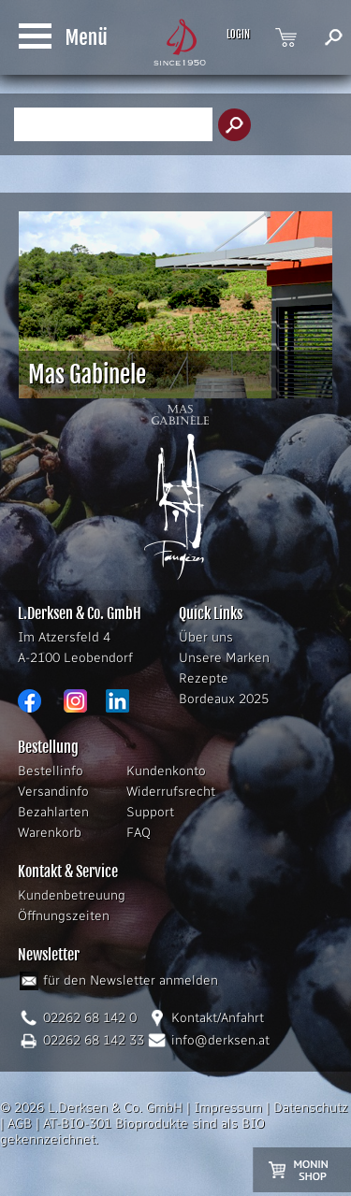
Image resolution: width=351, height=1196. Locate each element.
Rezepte (203, 678)
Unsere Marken (224, 658)
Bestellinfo (50, 771)
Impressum (228, 1108)
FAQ (138, 833)
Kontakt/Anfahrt (217, 1018)
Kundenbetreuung (71, 895)
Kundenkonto (166, 771)
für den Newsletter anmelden (130, 980)
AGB (19, 1123)
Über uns (206, 637)
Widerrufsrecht (170, 792)
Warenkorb (49, 833)
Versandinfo (53, 792)
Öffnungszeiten (64, 916)
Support (150, 812)
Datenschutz (310, 1108)
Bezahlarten (53, 812)
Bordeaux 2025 (224, 699)
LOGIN (238, 34)
